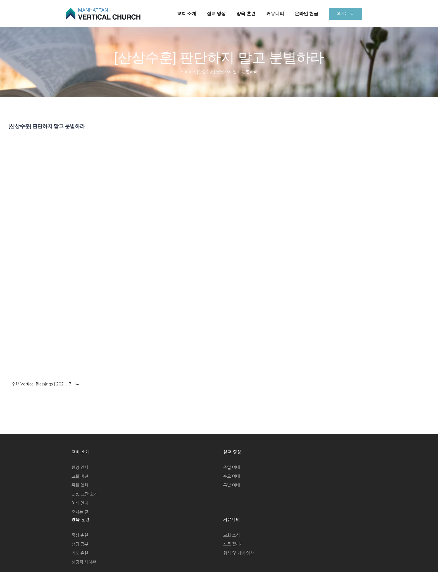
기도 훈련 (80, 553)
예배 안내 (80, 503)
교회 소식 (231, 535)
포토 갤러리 (233, 544)
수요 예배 (231, 476)
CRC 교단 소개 (84, 494)
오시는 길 (80, 512)
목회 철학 (80, 485)
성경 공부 (80, 544)
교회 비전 (80, 476)
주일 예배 (231, 467)
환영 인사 (80, 467)
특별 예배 (231, 485)
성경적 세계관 (84, 562)
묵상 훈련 (80, 535)
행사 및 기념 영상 (238, 553)
